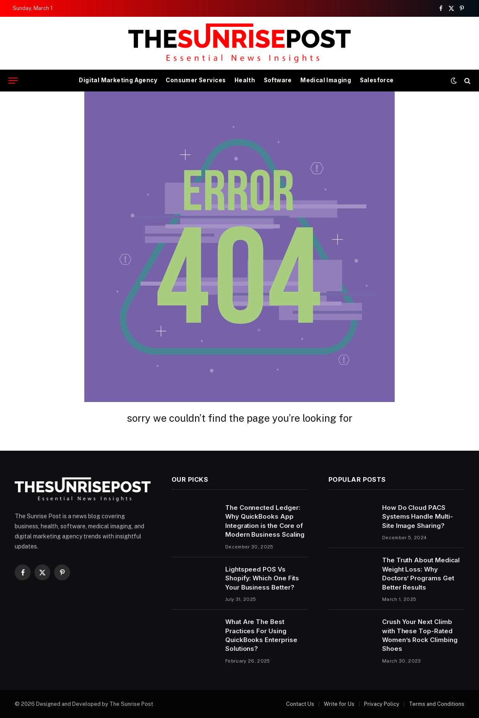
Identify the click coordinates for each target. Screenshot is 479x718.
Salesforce (377, 80)
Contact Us (300, 704)
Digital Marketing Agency (118, 80)
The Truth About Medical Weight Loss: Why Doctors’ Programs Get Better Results (421, 573)
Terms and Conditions (436, 704)
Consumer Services (196, 80)
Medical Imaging (325, 80)
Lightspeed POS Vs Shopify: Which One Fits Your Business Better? (262, 578)
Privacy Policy (381, 704)
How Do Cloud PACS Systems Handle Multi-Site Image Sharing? (417, 517)
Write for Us (339, 704)
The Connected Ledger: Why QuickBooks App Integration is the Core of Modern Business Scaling (265, 521)
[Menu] (13, 80)
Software (278, 80)
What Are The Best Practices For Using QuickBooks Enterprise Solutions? (261, 635)
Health (244, 80)
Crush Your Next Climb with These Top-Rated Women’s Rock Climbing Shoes (419, 635)
